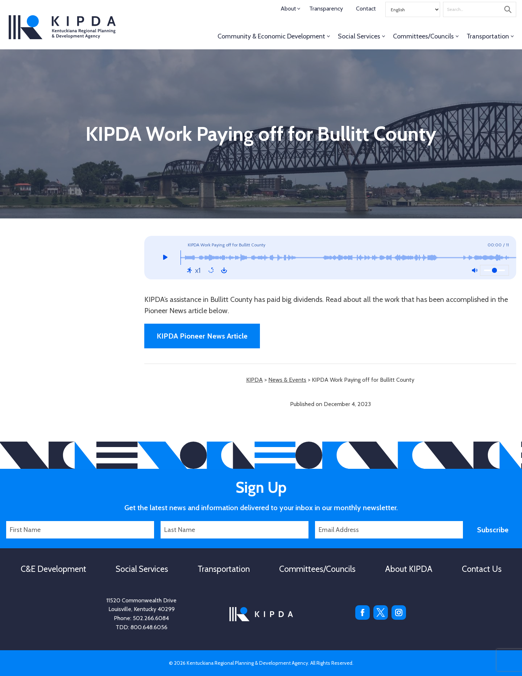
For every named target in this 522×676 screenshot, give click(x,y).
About (288, 8)
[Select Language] (412, 9)
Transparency (326, 8)
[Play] (165, 257)
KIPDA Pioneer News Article (202, 336)
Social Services (359, 36)
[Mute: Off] (474, 270)
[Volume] (494, 270)
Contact (366, 8)
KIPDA (62, 27)
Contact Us (482, 569)
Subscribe (493, 529)
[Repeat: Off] (211, 270)
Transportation (488, 36)
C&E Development (53, 569)
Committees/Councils (423, 36)
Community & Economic (271, 36)
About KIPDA (408, 569)
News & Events (287, 379)
